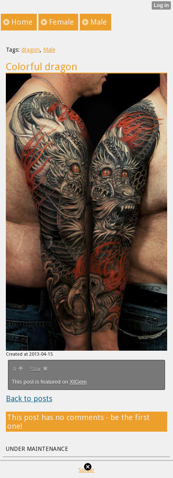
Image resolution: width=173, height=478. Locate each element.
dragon (30, 49)
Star (39, 369)
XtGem (78, 382)
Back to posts (29, 398)
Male (49, 49)
